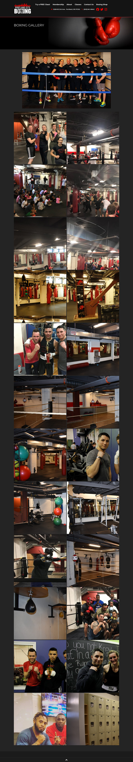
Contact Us (89, 5)
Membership (58, 5)
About (69, 5)
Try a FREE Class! (42, 5)
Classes (78, 5)
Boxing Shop (101, 5)
